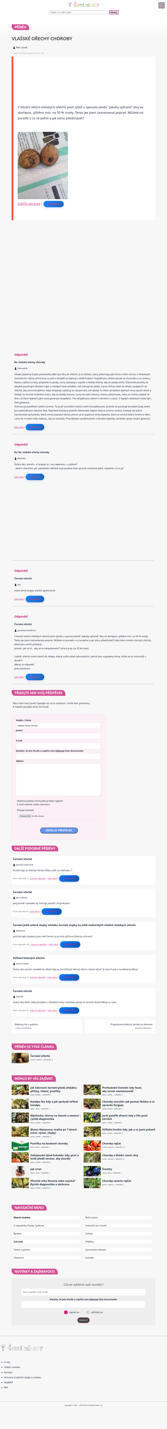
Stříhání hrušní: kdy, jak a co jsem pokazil (128, 1129)
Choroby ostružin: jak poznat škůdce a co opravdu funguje (128, 1103)
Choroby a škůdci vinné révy (120, 1155)
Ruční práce (91, 1217)
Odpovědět (53, 204)
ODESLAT (83, 1320)
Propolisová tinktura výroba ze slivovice (131, 1024)
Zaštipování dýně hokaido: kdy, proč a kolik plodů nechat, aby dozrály (54, 1157)
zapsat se (73, 1312)
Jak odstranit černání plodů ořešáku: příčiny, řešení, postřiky (53, 1089)
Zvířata (89, 1233)
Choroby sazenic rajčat (116, 1181)
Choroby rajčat (111, 1143)
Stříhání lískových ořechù (29, 958)
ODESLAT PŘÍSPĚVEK (58, 830)
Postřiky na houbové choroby (49, 1143)
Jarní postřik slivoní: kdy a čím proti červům (125, 1117)
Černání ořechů (22, 859)
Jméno (19, 730)
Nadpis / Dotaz (23, 720)
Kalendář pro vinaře (96, 1225)
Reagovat (35, 427)
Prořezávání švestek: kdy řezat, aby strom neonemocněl (122, 1089)
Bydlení (17, 1233)
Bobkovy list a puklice (26, 1024)
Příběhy (89, 1241)
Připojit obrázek (25, 810)
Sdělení (19, 761)
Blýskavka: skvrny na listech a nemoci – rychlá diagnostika (55, 1117)
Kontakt (89, 1257)
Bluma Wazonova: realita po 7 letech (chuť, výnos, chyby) (53, 1131)
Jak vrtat (35, 1169)
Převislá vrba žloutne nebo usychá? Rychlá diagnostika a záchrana (52, 1182)
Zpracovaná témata (95, 1249)
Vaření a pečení (21, 1249)
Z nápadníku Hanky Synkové (28, 1225)
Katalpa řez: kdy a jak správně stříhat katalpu (54, 1103)
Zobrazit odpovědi (37, 878)
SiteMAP (8, 1382)
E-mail (19, 740)
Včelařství (18, 1257)
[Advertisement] (84, 77)
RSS (6, 1387)
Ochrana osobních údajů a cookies (22, 1377)
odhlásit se (96, 1312)
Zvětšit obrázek (29, 203)
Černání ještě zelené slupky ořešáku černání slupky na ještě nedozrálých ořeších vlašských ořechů (74, 925)
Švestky (107, 1169)
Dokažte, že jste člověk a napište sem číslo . (50, 750)
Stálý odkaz (19, 427)
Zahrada (18, 1241)
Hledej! (113, 12)
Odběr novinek (12, 1367)
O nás (7, 1362)
